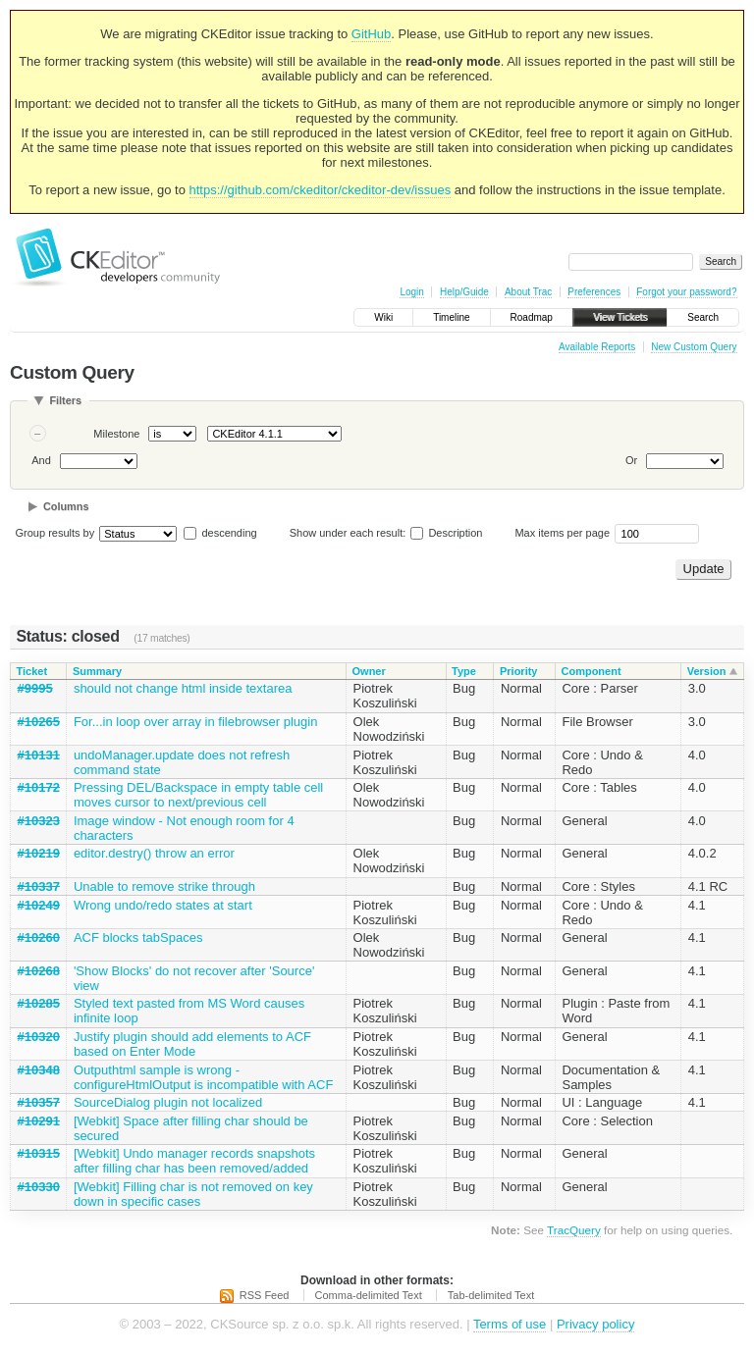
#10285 (39, 1003)
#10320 (39, 1036)
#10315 (39, 1153)
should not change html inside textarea (183, 688)
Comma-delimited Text (368, 1295)
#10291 (39, 1121)
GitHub (371, 33)
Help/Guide (464, 291)
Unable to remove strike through (164, 886)
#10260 (39, 937)
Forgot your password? (686, 291)
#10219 (39, 853)
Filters (65, 400)
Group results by (55, 533)
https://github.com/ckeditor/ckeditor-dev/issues (320, 189)
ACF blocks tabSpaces (138, 937)
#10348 (39, 1070)
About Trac (528, 291)
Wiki (383, 317)
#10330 (39, 1186)
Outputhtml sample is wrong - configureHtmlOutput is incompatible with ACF (203, 1077)
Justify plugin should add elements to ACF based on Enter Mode (192, 1044)
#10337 (39, 886)
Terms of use (509, 1324)
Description (446, 533)
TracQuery (574, 1230)
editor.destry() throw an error (154, 853)
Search (703, 317)
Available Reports (597, 346)
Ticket (32, 671)
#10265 (39, 721)
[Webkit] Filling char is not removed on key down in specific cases (193, 1194)
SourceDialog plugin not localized (168, 1102)
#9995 (35, 688)
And (41, 460)
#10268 (39, 970)
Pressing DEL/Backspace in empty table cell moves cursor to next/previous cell (198, 794)
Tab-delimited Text (491, 1295)
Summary (97, 671)
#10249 (39, 905)
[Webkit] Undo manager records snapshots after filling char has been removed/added (194, 1160)
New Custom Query (693, 346)
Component (590, 671)
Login (411, 291)
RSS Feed (265, 1295)
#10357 (39, 1102)
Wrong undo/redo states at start (163, 905)
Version (707, 671)
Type (464, 671)
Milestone (116, 434)
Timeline (451, 317)
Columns (66, 506)
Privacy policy (595, 1324)
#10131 (39, 755)
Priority (519, 671)
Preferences (593, 291)
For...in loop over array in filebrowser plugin (196, 721)
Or (631, 460)
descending (228, 533)
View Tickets (620, 317)
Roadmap (532, 317)
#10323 (39, 820)
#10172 (39, 787)
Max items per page (562, 533)
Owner (369, 671)
